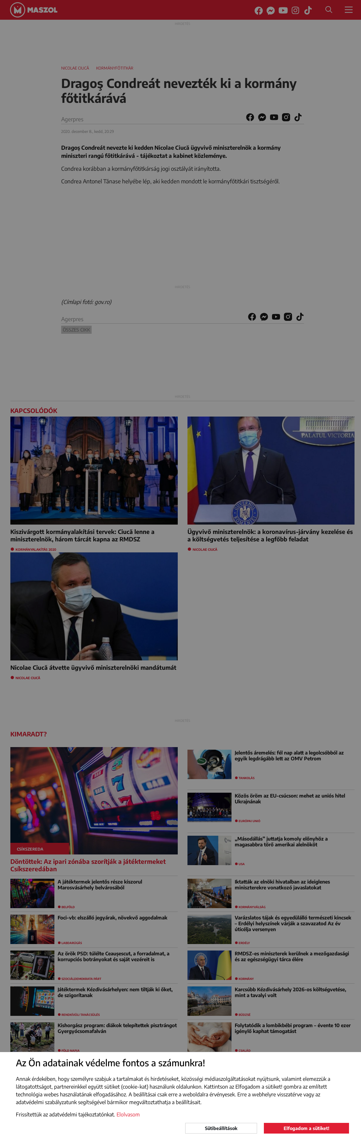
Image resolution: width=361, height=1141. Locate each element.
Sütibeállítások (221, 1128)
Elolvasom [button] (128, 1114)
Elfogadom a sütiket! (306, 1128)
